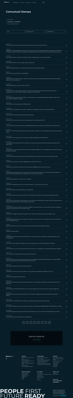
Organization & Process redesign (42, 361)
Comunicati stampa (40, 377)
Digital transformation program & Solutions (58, 359)
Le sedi (23, 379)
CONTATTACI (55, 379)
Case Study (39, 380)
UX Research (55, 366)
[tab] (16, 31)
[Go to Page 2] (27, 322)
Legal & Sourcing (56, 363)
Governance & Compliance (57, 361)
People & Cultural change (41, 362)
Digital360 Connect (25, 375)
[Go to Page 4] (34, 322)
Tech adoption (55, 365)
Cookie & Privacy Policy (56, 395)
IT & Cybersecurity (56, 362)
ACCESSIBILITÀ (56, 382)
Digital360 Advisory (25, 374)
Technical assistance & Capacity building (44, 364)
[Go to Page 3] (30, 322)
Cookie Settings (63, 395)
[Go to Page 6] (42, 322)
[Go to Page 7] (46, 322)
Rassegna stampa (40, 376)
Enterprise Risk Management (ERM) (43, 360)
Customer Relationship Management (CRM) (28, 364)
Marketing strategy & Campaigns (27, 366)
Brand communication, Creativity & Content (27, 358)
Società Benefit (39, 373)
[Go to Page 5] (38, 322)
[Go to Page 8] (50, 322)
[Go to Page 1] (23, 322)
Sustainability (55, 364)
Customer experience (25, 362)
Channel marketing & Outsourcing (27, 361)
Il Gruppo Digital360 (25, 373)
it (66, 2)
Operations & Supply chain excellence (43, 363)
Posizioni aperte (55, 374)
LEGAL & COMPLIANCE (57, 381)
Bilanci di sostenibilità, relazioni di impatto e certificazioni (44, 375)
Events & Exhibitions (25, 365)
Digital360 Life (55, 373)
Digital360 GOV (24, 376)
